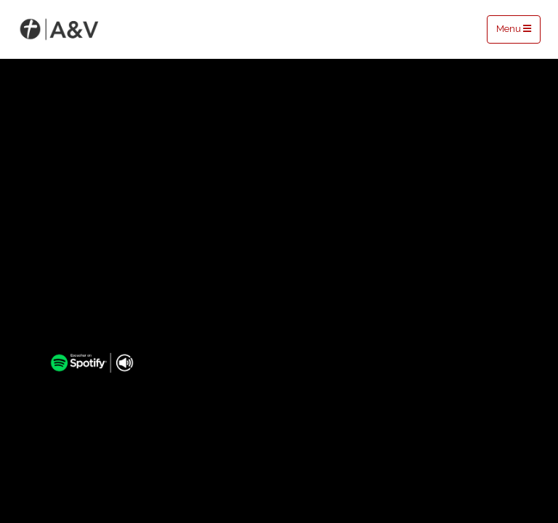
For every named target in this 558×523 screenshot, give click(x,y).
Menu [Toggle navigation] (513, 28)
